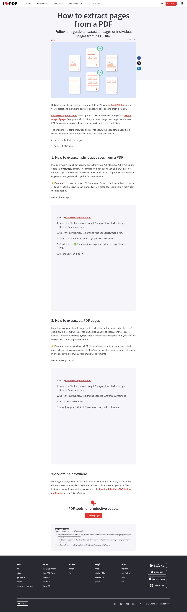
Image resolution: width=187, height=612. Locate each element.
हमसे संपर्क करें (126, 573)
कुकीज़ (97, 581)
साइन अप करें (171, 3)
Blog (53, 40)
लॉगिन (162, 4)
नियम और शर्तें (99, 577)
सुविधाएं (19, 573)
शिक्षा (70, 573)
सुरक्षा (97, 569)
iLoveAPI (46, 581)
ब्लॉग (123, 577)
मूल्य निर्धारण (21, 577)
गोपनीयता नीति (100, 573)
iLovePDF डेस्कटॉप (49, 569)
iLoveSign (46, 577)
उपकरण (19, 581)
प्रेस (123, 581)
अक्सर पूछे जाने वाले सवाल (25, 586)
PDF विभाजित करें (42, 4)
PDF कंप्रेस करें (58, 4)
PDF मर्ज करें (27, 4)
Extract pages (93, 515)
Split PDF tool (118, 104)
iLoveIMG (46, 586)
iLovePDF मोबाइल (49, 573)
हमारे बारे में (125, 569)
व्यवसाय (71, 569)
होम (18, 569)
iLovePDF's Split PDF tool (64, 115)
